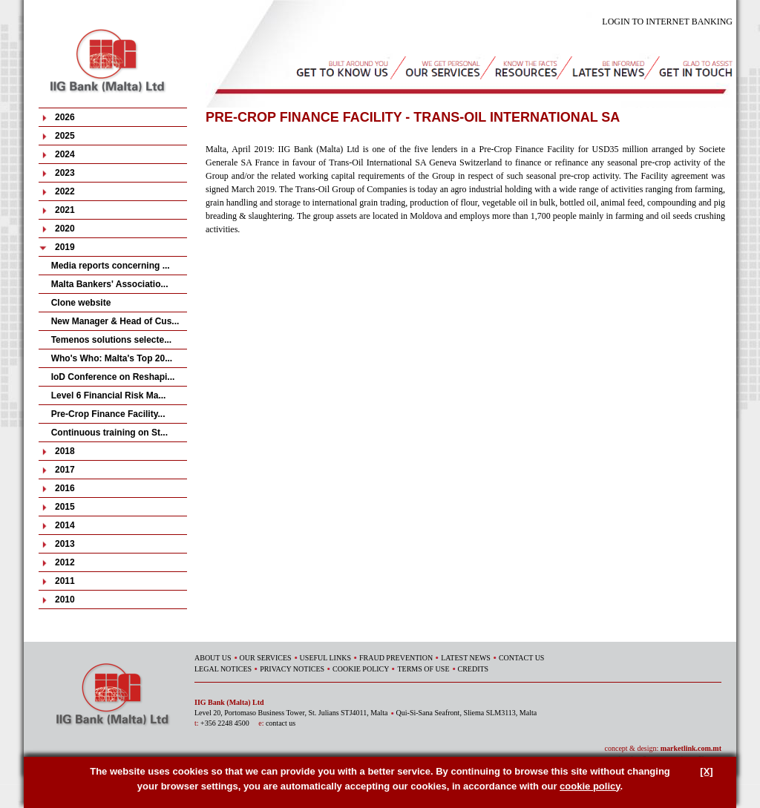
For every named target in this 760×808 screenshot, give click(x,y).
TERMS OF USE (423, 669)
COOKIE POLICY (360, 669)
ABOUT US (213, 658)
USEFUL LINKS (325, 658)
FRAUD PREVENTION (396, 658)
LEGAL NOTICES (223, 669)
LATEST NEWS (466, 658)
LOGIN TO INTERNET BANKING (667, 21)
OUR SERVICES (266, 658)
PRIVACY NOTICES (292, 669)
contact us (280, 723)
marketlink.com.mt (691, 748)
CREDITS (473, 669)
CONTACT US (522, 658)
